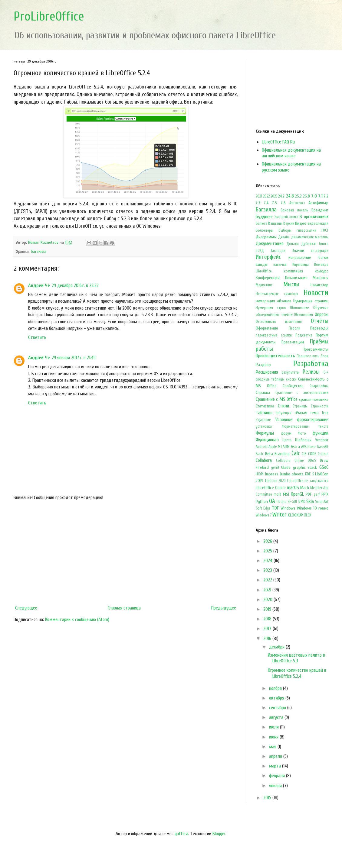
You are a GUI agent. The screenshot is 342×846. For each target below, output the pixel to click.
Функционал (267, 439)
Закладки (277, 251)
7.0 (314, 196)
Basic (260, 454)
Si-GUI (292, 502)
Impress (271, 474)
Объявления (303, 315)
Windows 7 (263, 515)
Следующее (26, 608)
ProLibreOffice (49, 16)
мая (273, 746)
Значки (298, 250)
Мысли (291, 284)
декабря (277, 647)
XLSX (307, 515)
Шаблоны (303, 439)
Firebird (262, 467)
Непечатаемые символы (277, 294)
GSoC (323, 467)
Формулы (265, 433)
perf (317, 494)
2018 (268, 619)
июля (274, 727)
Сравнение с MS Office (277, 399)
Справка (263, 392)
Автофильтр (318, 202)
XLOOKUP (295, 515)
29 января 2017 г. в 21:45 (74, 357)
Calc (295, 453)
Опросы (321, 314)
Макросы (320, 277)
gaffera (181, 833)
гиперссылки (306, 230)
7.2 (326, 196)
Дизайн (284, 237)
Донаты (292, 244)
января (276, 785)
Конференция (268, 277)
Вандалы (275, 223)
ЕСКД (260, 251)
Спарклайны (319, 386)
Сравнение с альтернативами (301, 393)
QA (272, 501)
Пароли (294, 328)
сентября (278, 707)
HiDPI (260, 474)
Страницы (300, 406)
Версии (288, 223)
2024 (268, 560)
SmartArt (321, 502)
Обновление (299, 308)
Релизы (311, 371)
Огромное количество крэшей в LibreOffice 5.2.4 (297, 673)
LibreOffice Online (271, 487)
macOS (293, 487)
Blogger (218, 833)
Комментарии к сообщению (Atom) (77, 619)
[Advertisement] (126, 552)
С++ (326, 372)
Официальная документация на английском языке (291, 153)
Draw (324, 460)
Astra (295, 446)
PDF (309, 494)
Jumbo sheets (292, 474)
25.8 (306, 196)
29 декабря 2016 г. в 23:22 (75, 285)
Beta (269, 453)
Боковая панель (294, 210)
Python (262, 501)
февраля (277, 775)
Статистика (265, 406)
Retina (281, 502)
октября (277, 698)
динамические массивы (309, 237)
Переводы (319, 328)
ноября (276, 688)
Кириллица (300, 264)
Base (311, 446)
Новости (316, 292)
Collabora (264, 460)
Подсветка (303, 335)
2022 (266, 196)
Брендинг (319, 210)
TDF (275, 508)
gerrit (275, 467)
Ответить (37, 337)
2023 (268, 570)
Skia (310, 501)
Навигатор (319, 285)
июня (274, 737)
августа (276, 717)
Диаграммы (266, 237)
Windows (288, 508)
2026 (268, 541)
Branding (282, 453)
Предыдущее (223, 608)
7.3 (258, 202)
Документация (270, 243)
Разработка (310, 363)
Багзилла (38, 251)
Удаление (263, 420)
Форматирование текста (305, 426)
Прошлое (304, 356)
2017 (268, 628)
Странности (319, 406)
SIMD (301, 502)
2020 (268, 599)
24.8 (290, 196)
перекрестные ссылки (274, 335)
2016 (267, 638)
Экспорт (321, 439)
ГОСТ (324, 230)
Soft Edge (263, 508)
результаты (290, 372)
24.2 (281, 196)
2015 (267, 797)
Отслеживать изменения (279, 322)
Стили (283, 406)
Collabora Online (290, 460)
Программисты (315, 349)
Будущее (264, 216)
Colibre (323, 454)
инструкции (319, 251)
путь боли (320, 356)
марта (275, 766)
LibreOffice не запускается (307, 481)
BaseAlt (322, 447)
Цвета (286, 440)
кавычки (280, 264)
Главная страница (124, 608)
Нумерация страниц (310, 301)
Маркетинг (264, 285)
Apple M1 (275, 447)
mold (277, 494)
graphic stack (305, 467)
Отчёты (319, 321)
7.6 (283, 202)
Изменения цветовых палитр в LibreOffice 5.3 (296, 658)
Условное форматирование (302, 419)
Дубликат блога (314, 244)
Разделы (263, 364)
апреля (276, 756)
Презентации (292, 342)
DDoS (312, 460)
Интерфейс (268, 257)
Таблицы (264, 412)
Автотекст (297, 203)
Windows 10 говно (312, 508)
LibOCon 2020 (275, 481)
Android (262, 447)
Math (304, 487)
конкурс (321, 271)
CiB (304, 454)
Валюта (261, 223)
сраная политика (313, 399)
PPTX (324, 494)
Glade (286, 467)
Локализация (296, 277)
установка (264, 426)
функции (320, 433)
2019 (267, 609)
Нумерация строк (271, 308)
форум (286, 433)
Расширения (267, 372)
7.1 (320, 196)
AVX (304, 447)
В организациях (314, 216)
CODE (312, 453)
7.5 (274, 202)
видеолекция (317, 223)
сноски (291, 379)
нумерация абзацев (273, 301)
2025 (274, 196)
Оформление (267, 328)
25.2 (298, 196)
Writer (279, 514)
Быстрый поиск (286, 217)
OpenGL (297, 494)
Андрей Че (39, 285)
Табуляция (283, 413)
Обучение (320, 308)
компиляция (293, 271)
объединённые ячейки (274, 315)
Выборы (284, 230)
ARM (286, 447)
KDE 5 (309, 474)
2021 (259, 196)
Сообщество (293, 385)
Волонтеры (264, 230)
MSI (286, 494)
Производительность (275, 356)
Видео (300, 223)
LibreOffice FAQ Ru (278, 142)
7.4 (266, 202)
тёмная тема (306, 412)
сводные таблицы (270, 379)
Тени (325, 413)
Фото (302, 433)
